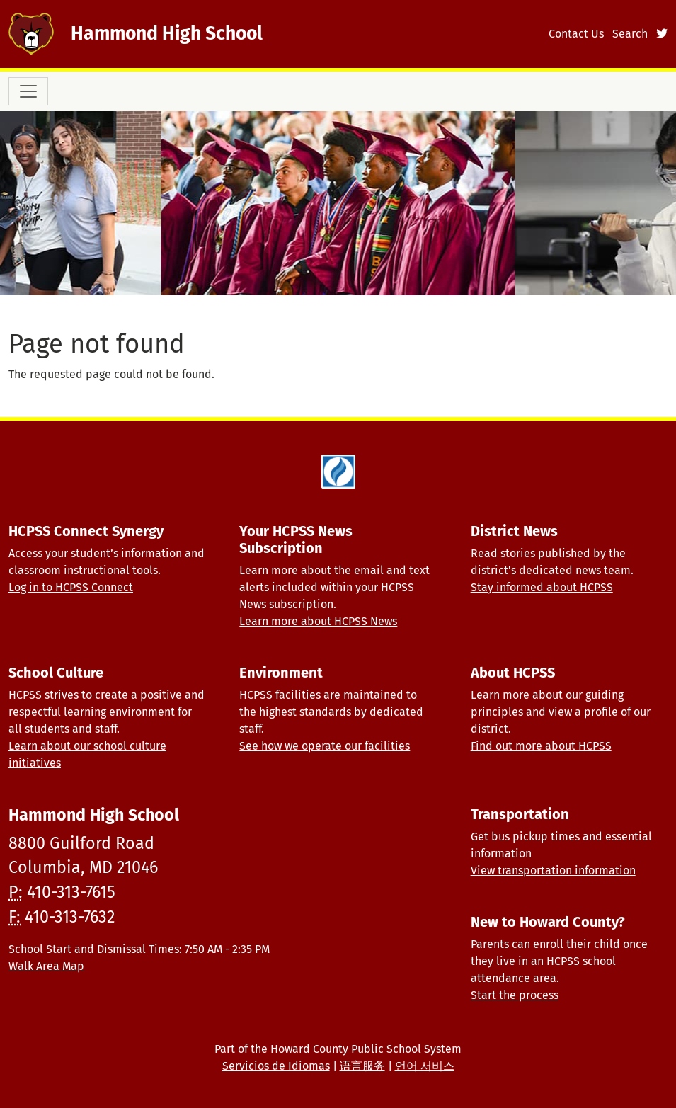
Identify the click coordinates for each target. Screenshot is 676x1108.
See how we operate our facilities (324, 746)
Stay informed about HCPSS (542, 587)
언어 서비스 (424, 1066)
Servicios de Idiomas (276, 1066)
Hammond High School (167, 33)
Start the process (514, 995)
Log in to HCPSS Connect (70, 587)
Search (630, 33)
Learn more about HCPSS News (318, 621)
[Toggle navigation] (28, 91)
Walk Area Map (46, 966)
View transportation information (553, 870)
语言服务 (362, 1066)
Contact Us (576, 33)
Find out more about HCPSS (541, 746)
